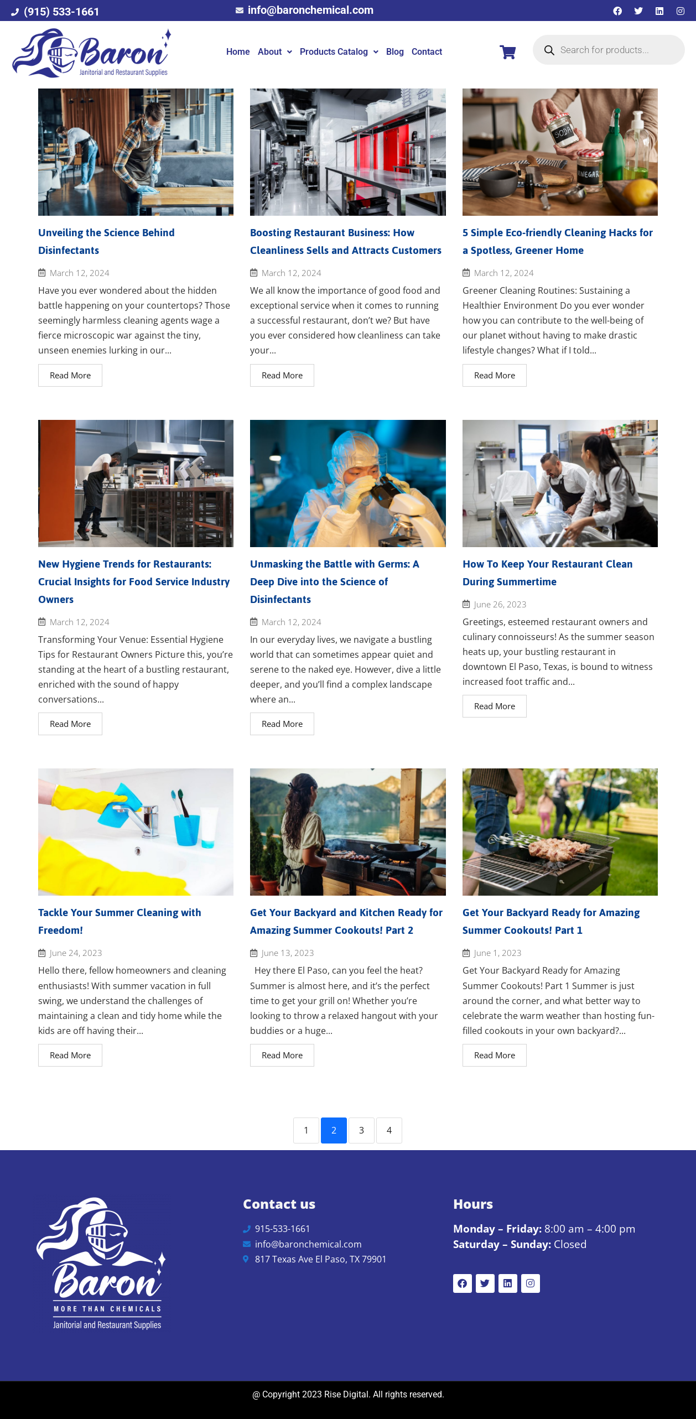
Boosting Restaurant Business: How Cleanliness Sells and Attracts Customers (346, 241)
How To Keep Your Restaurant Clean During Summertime (548, 573)
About (275, 51)
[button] (275, 52)
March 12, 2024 (80, 273)
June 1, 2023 (498, 953)
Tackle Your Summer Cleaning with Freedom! (119, 921)
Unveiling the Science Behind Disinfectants (106, 241)
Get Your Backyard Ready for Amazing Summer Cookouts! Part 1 (551, 921)
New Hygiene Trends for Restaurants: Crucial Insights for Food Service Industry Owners (134, 582)
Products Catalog (339, 51)
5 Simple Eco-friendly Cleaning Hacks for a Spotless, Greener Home (558, 241)
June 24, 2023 (76, 953)
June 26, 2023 (500, 604)
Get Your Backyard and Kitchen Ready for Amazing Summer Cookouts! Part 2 (346, 921)
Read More (70, 375)
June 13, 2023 (288, 953)
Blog (395, 51)
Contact (427, 51)
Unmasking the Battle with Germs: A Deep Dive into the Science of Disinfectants (334, 582)
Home (238, 51)
